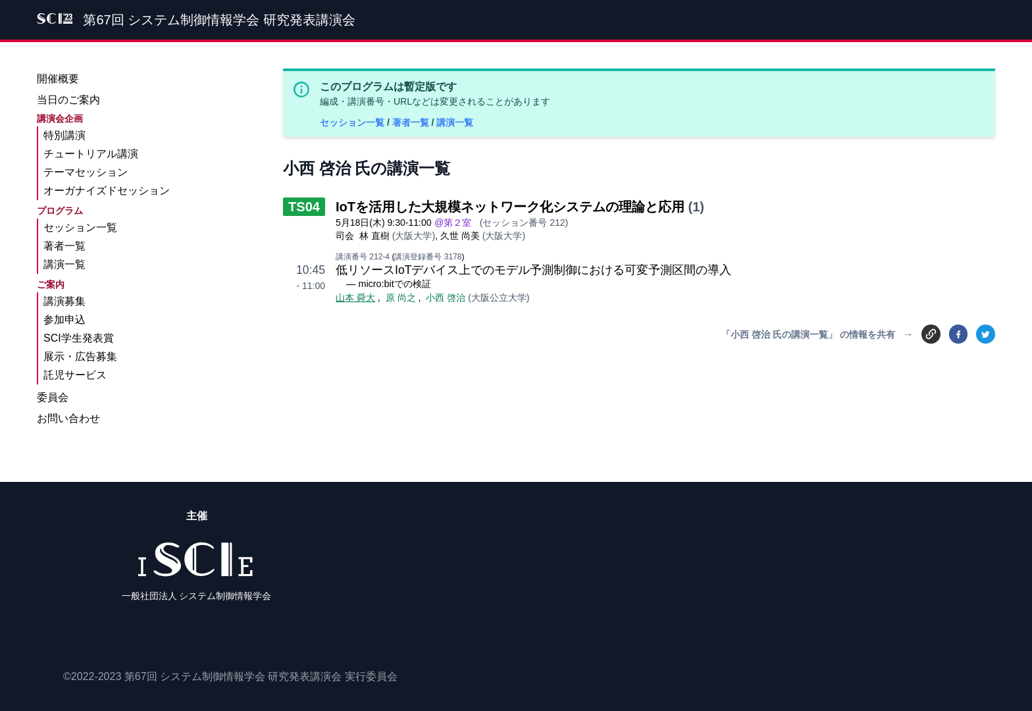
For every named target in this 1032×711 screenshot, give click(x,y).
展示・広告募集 (80, 356)
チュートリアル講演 (90, 153)
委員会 (52, 397)
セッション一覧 (353, 122)
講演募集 (64, 301)
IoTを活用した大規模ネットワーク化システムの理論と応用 (510, 206)
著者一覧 (412, 122)
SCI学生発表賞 (78, 338)
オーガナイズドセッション (106, 190)
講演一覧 (454, 122)
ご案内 (50, 284)
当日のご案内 (68, 99)
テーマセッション (85, 172)
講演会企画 (60, 118)
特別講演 (64, 135)
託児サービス (75, 375)
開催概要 (58, 78)
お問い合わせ (68, 418)
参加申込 (64, 319)
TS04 (304, 206)
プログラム (60, 210)
